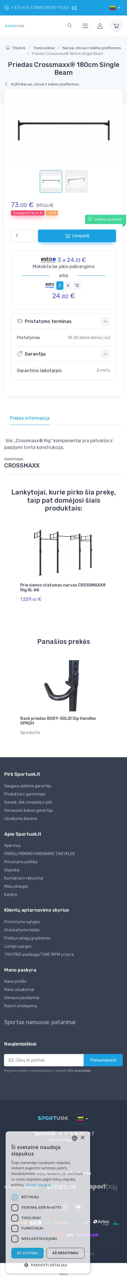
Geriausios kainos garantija (28, 810)
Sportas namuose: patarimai (39, 1022)
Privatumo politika (21, 862)
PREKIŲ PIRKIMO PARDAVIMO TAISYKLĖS (39, 853)
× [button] (82, 1138)
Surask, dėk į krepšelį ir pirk (28, 802)
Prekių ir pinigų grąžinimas (27, 938)
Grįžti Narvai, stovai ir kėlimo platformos (41, 84)
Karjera (10, 894)
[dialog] (48, 1202)
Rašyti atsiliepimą (20, 1006)
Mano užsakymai (19, 989)
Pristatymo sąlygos (22, 922)
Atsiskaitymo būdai (21, 930)
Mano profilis (15, 981)
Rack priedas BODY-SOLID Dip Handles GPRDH (58, 721)
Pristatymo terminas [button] (44, 321)
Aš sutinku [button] (27, 1253)
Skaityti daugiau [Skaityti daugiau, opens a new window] (38, 1185)
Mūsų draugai (16, 886)
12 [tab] (77, 285)
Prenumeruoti (103, 1060)
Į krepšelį (77, 235)
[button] (47, 1265)
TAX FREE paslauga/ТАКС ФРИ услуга (39, 954)
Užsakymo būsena (20, 818)
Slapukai (11, 870)
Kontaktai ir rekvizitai (23, 878)
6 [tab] (68, 285)
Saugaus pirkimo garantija (27, 786)
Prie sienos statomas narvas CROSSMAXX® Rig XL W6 (63, 587)
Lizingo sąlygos (18, 946)
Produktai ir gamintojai (24, 794)
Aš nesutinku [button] (65, 1253)
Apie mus (12, 845)
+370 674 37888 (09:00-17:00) (36, 7)
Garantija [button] (31, 354)
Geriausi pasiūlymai (21, 997)
